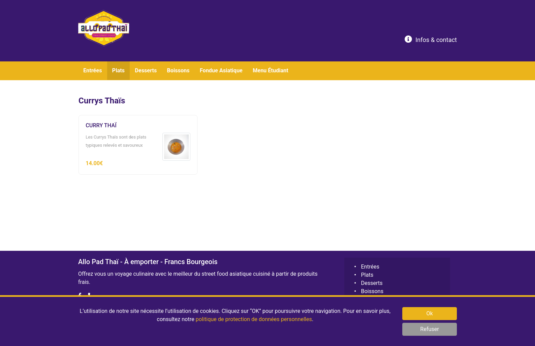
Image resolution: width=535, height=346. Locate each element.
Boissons (372, 291)
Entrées (370, 266)
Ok (429, 313)
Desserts (371, 283)
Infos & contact (431, 39)
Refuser (429, 329)
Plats (367, 275)
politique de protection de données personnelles (254, 319)
